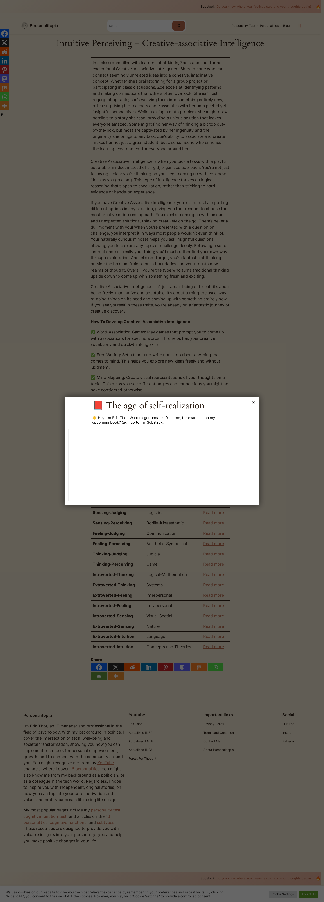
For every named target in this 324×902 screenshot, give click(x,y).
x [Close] (253, 402)
